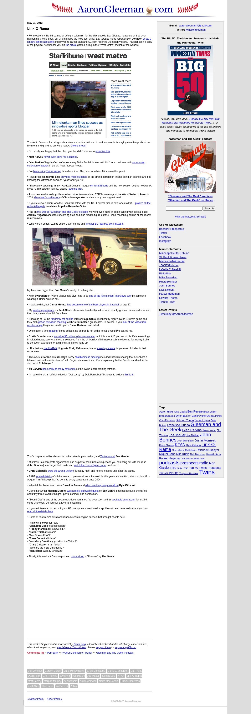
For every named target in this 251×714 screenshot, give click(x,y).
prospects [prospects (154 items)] (189, 463)
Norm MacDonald (108, 681)
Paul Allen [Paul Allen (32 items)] (199, 458)
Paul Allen (33, 686)
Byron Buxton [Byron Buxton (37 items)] (183, 415)
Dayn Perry (34, 675)
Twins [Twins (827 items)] (207, 472)
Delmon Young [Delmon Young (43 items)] (185, 420)
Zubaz (73, 686)
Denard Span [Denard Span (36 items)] (202, 420)
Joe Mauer (93, 675)
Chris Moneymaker (73, 670)
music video (77, 556)
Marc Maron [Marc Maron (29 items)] (178, 450)
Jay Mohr (65, 675)
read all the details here (40, 511)
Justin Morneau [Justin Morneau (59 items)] (205, 440)
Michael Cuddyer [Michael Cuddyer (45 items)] (208, 449)
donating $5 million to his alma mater (74, 336)
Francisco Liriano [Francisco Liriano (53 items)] (178, 425)
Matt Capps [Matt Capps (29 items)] (191, 450)
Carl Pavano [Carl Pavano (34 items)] (199, 415)
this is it (129, 374)
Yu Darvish (62, 686)
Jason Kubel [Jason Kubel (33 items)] (209, 430)
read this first (75, 188)
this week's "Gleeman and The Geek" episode (62, 211)
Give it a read (78, 145)
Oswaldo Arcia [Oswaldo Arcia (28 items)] (213, 454)
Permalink (52, 652)
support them (103, 647)
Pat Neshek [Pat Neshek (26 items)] (188, 458)
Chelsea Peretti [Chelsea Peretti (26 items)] (214, 416)
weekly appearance (43, 310)
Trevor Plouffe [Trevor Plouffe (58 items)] (169, 473)
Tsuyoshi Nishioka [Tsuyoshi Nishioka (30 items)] (188, 473)
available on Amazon (123, 499)
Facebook (165, 237)
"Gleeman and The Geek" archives (190, 196)
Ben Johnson (35, 670)
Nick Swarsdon (88, 681)
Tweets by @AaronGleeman (176, 313)
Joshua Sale (108, 675)
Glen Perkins (50, 675)
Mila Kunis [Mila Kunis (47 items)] (183, 454)
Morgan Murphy (52, 681)
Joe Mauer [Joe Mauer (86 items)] (177, 435)
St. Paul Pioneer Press (172, 257)
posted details (44, 476)
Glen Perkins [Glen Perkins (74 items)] (191, 430)
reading (53, 330)
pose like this (103, 151)
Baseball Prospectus (171, 228)
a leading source (106, 348)
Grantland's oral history (47, 197)
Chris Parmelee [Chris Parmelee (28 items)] (167, 420)
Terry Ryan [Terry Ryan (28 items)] (182, 468)
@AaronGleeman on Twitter (76, 652)
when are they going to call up (101, 485)
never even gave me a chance (60, 156)
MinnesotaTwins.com (171, 261)
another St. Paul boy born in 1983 (104, 223)
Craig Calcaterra (96, 670)
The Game (47, 686)
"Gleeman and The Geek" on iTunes (190, 200)
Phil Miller (165, 273)
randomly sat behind (62, 319)
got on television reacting (52, 322)
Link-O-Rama (38, 29)
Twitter (163, 232)
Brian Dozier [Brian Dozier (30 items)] (209, 411)
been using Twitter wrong (47, 171)
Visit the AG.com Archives (190, 216)
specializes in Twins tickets (71, 647)
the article (71, 45)
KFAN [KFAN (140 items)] (180, 444)
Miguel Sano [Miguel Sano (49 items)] (167, 454)
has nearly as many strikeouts (59, 369)
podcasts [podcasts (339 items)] (169, 462)
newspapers (70, 681)
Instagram (165, 241)
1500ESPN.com (169, 265)
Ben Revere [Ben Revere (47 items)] (195, 411)
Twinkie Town (167, 301)
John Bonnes (167, 285)
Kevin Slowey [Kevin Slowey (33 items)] (166, 445)
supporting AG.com (125, 647)
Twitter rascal (107, 456)
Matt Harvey (34, 681)
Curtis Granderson (118, 670)
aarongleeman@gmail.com (195, 25)
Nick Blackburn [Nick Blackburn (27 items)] (197, 454)
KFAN (121, 675)
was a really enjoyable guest (83, 490)
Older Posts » (55, 699)
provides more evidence (74, 176)
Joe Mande (78, 675)
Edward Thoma (168, 297)
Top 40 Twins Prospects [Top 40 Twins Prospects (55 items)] (205, 467)
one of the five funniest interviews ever (110, 295)
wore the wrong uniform (61, 470)
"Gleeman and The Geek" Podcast (114, 652)
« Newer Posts (35, 699)
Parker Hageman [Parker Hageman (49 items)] (170, 458)
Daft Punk (136, 670)
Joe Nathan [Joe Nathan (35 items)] (192, 435)
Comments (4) (35, 652)
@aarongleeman (196, 29)
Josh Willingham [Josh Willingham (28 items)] (185, 440)
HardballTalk (50, 348)
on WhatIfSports (99, 185)
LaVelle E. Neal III (170, 269)
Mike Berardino (168, 277)
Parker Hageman (130, 681)
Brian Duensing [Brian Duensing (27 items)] (167, 416)
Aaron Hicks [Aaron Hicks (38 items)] (166, 411)
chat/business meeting (87, 357)
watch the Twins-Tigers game (90, 465)
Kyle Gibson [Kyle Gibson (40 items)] (193, 445)
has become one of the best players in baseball (93, 304)
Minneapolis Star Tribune (174, 253)
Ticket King (79, 644)
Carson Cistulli (53, 670)
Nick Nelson (166, 289)
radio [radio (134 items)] (203, 463)
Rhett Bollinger (168, 281)
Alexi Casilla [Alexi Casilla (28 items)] (180, 411)
